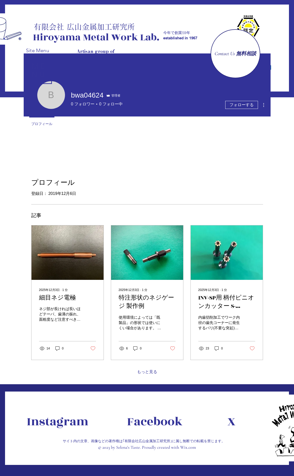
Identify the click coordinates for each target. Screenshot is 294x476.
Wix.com (188, 447)
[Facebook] (154, 422)
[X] (238, 422)
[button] (38, 70)
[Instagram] (57, 422)
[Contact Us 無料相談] (235, 53)
